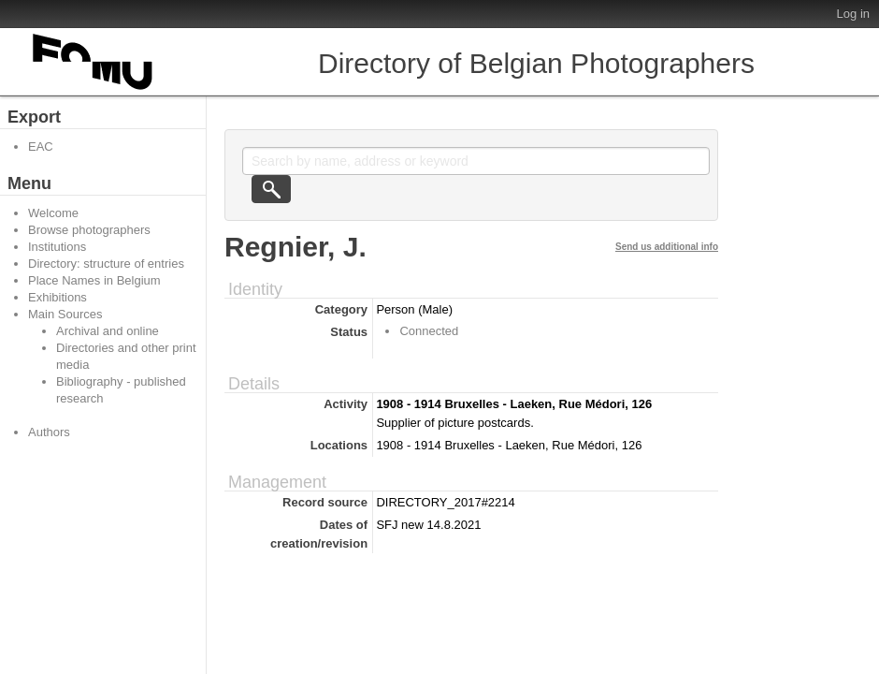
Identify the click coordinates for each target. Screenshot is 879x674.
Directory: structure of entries (106, 263)
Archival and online (107, 331)
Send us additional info (666, 247)
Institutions (57, 247)
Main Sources (65, 314)
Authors (49, 432)
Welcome (53, 213)
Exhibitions (57, 297)
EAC (40, 146)
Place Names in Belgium (94, 280)
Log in (853, 14)
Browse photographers (89, 230)
